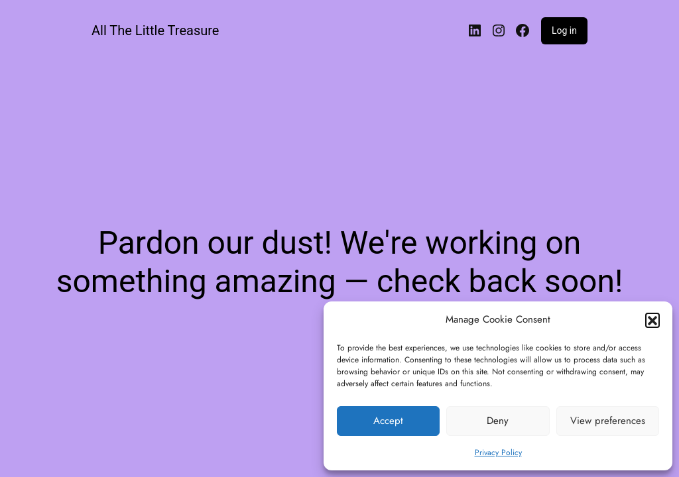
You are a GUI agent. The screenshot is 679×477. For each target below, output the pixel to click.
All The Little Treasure (155, 30)
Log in (564, 30)
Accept (388, 420)
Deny (498, 420)
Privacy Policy (498, 452)
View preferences (607, 420)
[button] (652, 320)
